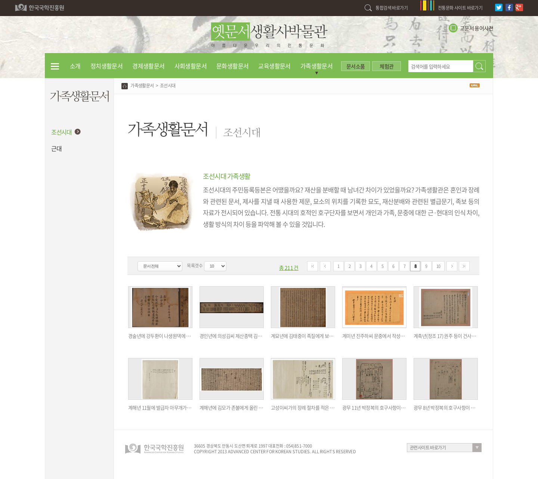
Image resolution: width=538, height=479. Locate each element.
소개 (75, 65)
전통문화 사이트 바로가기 (460, 7)
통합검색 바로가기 (391, 7)
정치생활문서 (106, 65)
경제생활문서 (148, 65)
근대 (56, 148)
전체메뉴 (55, 65)
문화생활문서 (232, 65)
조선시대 (61, 131)
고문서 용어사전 (476, 28)
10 (438, 266)
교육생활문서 (274, 65)
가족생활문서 (316, 65)
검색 (479, 66)
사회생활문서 (190, 65)
